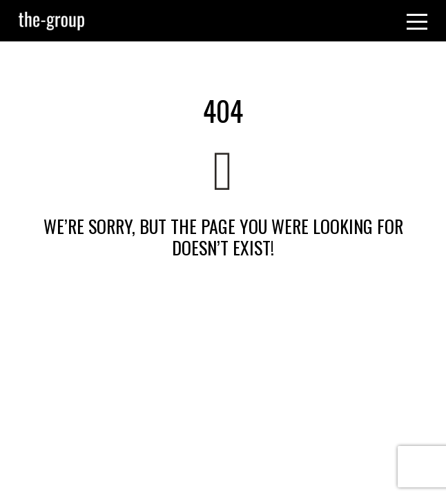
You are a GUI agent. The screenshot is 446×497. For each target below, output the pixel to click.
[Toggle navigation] (417, 20)
